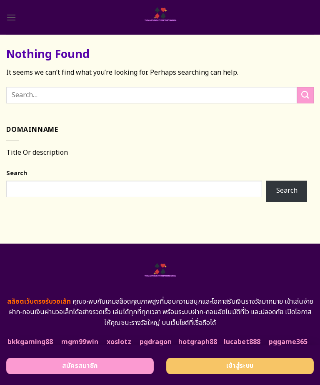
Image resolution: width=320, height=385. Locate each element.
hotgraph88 (197, 342)
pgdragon (156, 342)
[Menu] (11, 17)
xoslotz (119, 342)
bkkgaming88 (30, 342)
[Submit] (305, 95)
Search (16, 173)
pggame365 (288, 342)
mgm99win (79, 342)
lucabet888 (242, 342)
